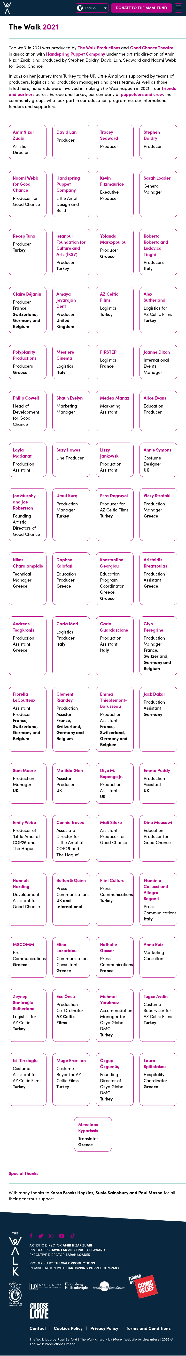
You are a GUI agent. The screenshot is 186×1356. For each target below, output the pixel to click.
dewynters (151, 1339)
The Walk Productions (99, 47)
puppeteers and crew (142, 94)
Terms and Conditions (148, 1328)
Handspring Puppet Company (75, 54)
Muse (117, 1339)
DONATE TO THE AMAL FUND (141, 7)
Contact (38, 1328)
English (92, 8)
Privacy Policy (104, 1328)
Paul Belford (67, 1339)
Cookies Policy (68, 1328)
